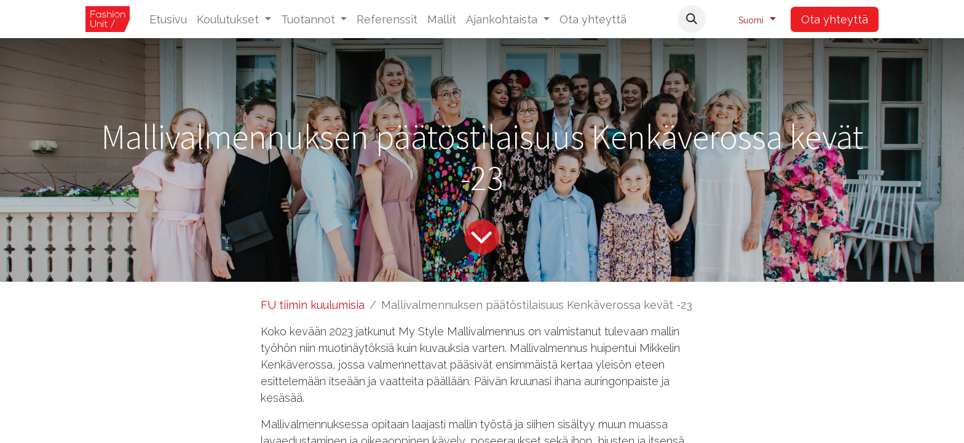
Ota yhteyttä (834, 19)
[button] (692, 19)
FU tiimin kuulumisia (313, 304)
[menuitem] (168, 19)
